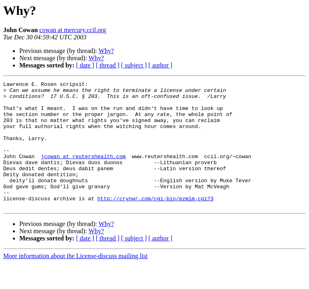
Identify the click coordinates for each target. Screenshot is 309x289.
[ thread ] (107, 65)
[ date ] (85, 65)
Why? (106, 50)
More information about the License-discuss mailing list (75, 281)
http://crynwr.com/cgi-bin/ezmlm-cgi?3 (155, 222)
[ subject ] (134, 65)
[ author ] (160, 65)
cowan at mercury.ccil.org (72, 29)
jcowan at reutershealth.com (83, 171)
